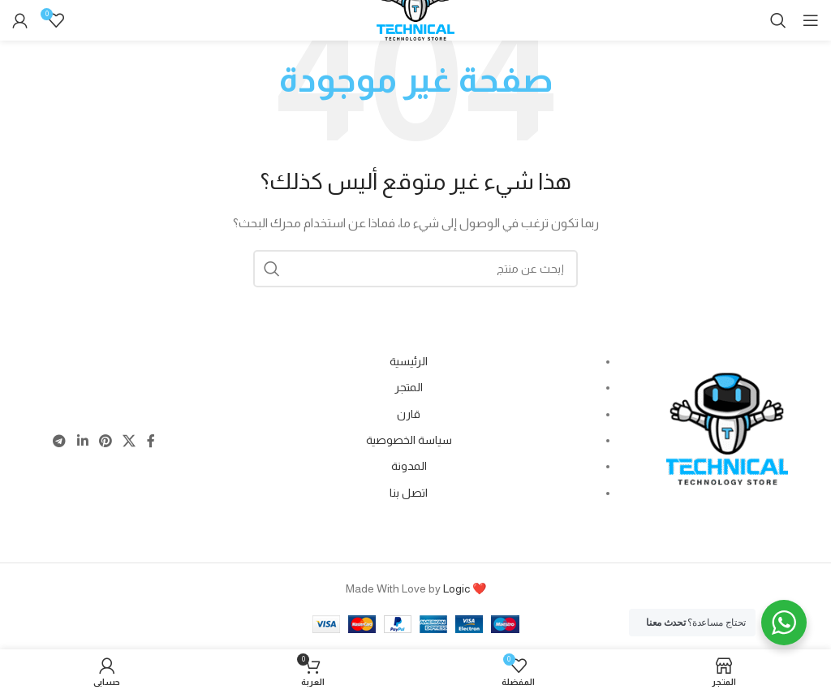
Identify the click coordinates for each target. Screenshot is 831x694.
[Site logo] (415, 21)
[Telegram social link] (59, 441)
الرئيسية (409, 361)
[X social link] (129, 441)
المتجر (408, 387)
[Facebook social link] (150, 441)
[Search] (778, 20)
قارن (408, 413)
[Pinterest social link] (105, 441)
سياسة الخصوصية (409, 439)
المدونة (409, 465)
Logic (456, 588)
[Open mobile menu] (810, 20)
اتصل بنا (409, 492)
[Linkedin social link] (82, 441)
